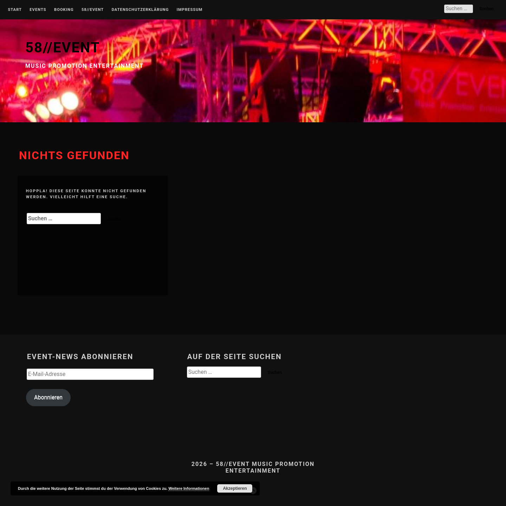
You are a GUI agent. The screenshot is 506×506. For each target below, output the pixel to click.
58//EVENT (62, 47)
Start (15, 10)
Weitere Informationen (188, 488)
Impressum (190, 10)
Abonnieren (48, 397)
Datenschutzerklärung (140, 10)
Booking (63, 10)
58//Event (93, 10)
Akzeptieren (235, 488)
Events (38, 10)
